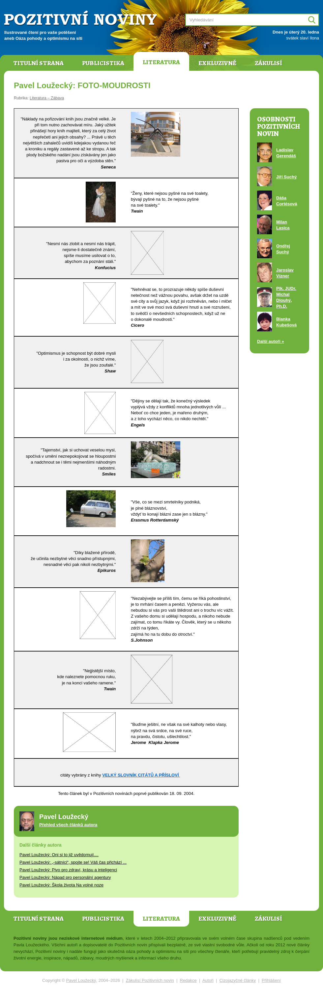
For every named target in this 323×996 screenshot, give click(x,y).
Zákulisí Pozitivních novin (150, 980)
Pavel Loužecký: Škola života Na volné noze (61, 884)
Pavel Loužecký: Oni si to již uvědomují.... (59, 854)
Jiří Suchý (286, 176)
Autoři (208, 980)
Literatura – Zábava (47, 98)
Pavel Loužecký (81, 980)
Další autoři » (270, 341)
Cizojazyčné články (238, 980)
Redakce (188, 980)
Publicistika (103, 63)
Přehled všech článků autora (68, 824)
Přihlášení (271, 980)
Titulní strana (38, 63)
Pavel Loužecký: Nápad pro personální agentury (65, 877)
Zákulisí (268, 63)
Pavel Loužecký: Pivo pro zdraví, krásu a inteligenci (68, 869)
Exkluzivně (217, 63)
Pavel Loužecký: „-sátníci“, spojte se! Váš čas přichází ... (73, 862)
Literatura (161, 62)
